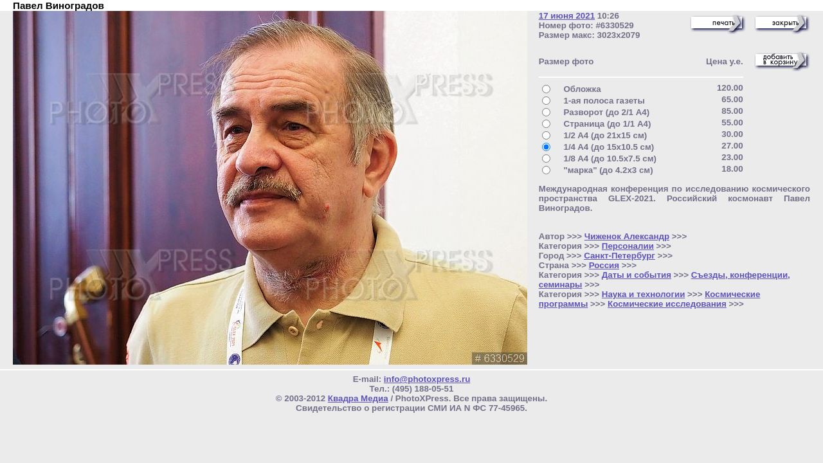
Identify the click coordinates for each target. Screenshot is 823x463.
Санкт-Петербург (619, 255)
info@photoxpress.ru (427, 379)
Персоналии (628, 246)
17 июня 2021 (567, 16)
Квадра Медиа (358, 398)
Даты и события (636, 275)
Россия (604, 265)
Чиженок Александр (626, 236)
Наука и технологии (643, 294)
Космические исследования (667, 304)
